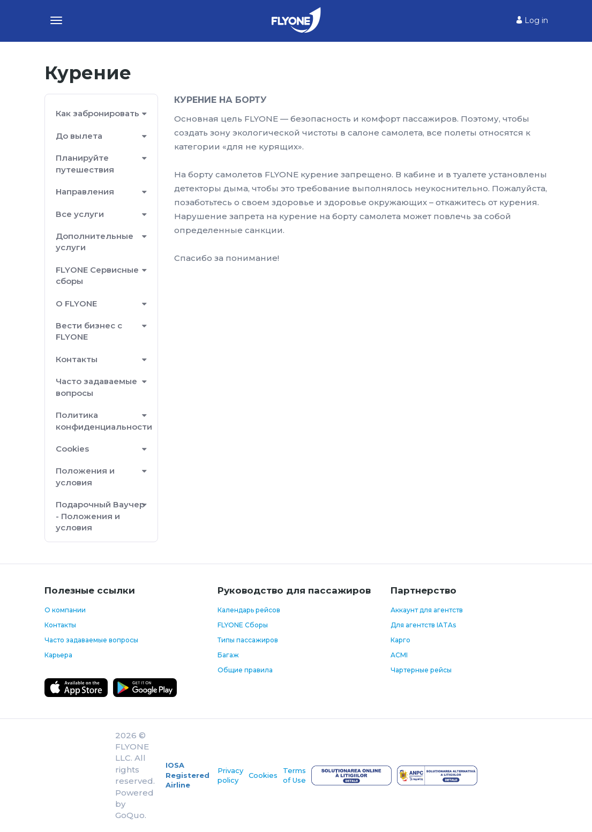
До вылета (79, 136)
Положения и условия (85, 476)
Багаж (228, 655)
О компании (65, 610)
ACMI (399, 655)
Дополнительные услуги (94, 241)
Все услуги (80, 214)
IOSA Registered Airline (187, 775)
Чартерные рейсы (421, 670)
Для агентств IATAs (423, 625)
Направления (85, 191)
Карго (400, 640)
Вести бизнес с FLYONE (89, 331)
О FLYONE (76, 303)
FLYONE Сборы (243, 625)
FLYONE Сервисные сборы (97, 275)
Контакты (77, 359)
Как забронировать (97, 113)
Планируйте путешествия (85, 163)
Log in (532, 20)
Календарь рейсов (249, 610)
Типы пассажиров (248, 640)
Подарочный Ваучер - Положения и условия (100, 516)
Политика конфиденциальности (101, 420)
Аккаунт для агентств (427, 610)
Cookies (72, 449)
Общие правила (245, 670)
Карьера (58, 655)
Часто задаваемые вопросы (96, 387)
